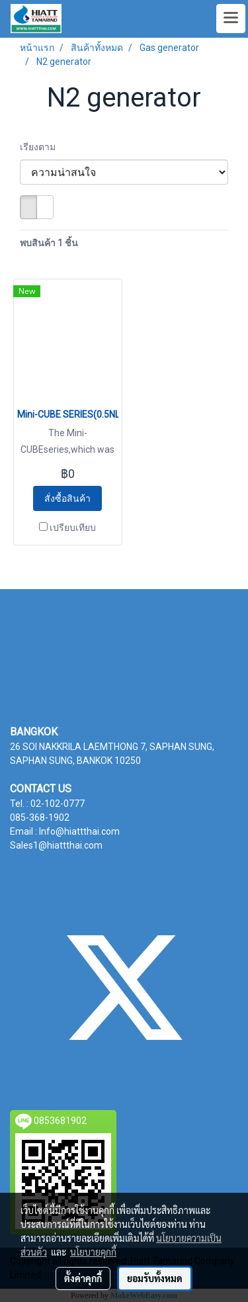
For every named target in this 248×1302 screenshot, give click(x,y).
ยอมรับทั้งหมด (155, 1278)
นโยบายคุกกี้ (93, 1252)
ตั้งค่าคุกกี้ (83, 1278)
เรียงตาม (41, 147)
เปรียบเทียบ (73, 527)
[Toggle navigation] (230, 18)
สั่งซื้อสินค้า (67, 498)
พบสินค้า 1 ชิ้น (49, 243)
